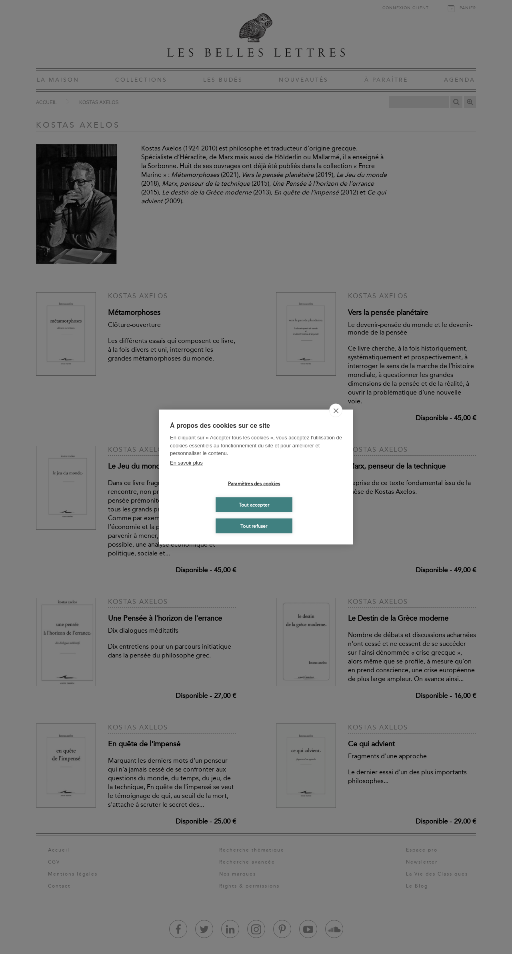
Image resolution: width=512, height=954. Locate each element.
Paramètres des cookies (254, 483)
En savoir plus (186, 462)
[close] (335, 410)
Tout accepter (254, 504)
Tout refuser (253, 526)
